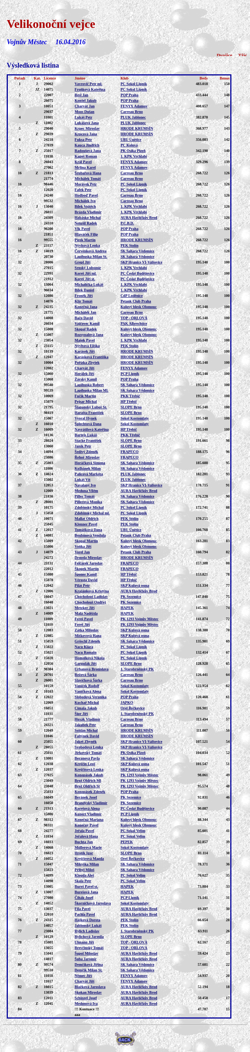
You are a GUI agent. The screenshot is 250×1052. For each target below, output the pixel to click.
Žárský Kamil (86, 379)
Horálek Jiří (84, 374)
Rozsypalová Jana (89, 335)
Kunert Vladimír (88, 814)
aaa (77, 1015)
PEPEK (127, 842)
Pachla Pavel (85, 914)
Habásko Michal (88, 218)
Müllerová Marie (88, 847)
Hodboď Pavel (86, 195)
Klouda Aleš (84, 875)
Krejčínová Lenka (89, 769)
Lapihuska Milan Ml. (92, 390)
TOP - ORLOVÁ (134, 318)
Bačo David (84, 318)
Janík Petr (83, 446)
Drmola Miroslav (88, 558)
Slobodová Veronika (91, 697)
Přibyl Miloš (84, 870)
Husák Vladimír (87, 719)
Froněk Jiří (84, 296)
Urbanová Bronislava (92, 669)
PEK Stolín (129, 245)
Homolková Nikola (90, 658)
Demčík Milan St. (89, 970)
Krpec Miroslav (87, 128)
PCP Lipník (130, 374)
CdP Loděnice (132, 296)
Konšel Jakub (86, 100)
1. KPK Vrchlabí (134, 156)
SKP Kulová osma (135, 585)
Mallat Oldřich (87, 519)
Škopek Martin (87, 569)
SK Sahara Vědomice (137, 251)
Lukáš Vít (82, 480)
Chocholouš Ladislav (91, 597)
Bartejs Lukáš (86, 435)
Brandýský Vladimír (91, 803)
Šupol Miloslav (87, 953)
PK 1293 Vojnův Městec (139, 619)
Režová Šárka (86, 675)
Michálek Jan (85, 312)
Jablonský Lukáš (88, 925)
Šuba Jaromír (86, 959)
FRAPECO (129, 452)
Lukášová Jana (87, 123)
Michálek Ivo (85, 201)
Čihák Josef (84, 898)
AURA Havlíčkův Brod (139, 218)
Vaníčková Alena (88, 691)
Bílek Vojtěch (85, 206)
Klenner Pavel (86, 524)
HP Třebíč (129, 401)
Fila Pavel (83, 909)
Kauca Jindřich (87, 145)
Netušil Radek (86, 223)
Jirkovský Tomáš (88, 753)
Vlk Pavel (82, 229)
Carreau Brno (132, 112)
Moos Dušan (84, 112)
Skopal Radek (86, 329)
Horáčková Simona (90, 463)
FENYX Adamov (134, 106)
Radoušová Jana (88, 151)
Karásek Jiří (85, 351)
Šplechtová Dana (88, 424)
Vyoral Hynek (86, 418)
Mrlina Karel (85, 167)
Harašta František (89, 413)
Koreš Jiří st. (85, 279)
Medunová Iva (86, 1003)
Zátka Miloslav (87, 630)
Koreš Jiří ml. (86, 273)
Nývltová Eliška (87, 346)
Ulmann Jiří (84, 942)
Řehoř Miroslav (87, 457)
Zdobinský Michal (89, 507)
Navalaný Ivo (85, 485)
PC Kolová (129, 145)
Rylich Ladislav (87, 931)
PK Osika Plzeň (133, 151)
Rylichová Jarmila (89, 937)
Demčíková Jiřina (89, 964)
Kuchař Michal (87, 702)
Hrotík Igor (84, 853)
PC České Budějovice (137, 273)
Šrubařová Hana (88, 173)
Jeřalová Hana (86, 836)
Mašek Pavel (85, 340)
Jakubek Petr (85, 725)
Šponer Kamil (86, 574)
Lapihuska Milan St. (91, 257)
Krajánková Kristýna (92, 591)
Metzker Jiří (84, 608)
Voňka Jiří (83, 546)
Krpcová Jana (86, 134)
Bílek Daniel (84, 290)
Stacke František (88, 440)
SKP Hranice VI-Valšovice (141, 262)
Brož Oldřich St (87, 786)
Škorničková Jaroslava (93, 903)
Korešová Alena (87, 808)
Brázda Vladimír (88, 212)
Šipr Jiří (81, 714)
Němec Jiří (83, 976)
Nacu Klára (84, 647)
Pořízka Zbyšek (87, 362)
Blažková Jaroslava (90, 987)
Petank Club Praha (136, 301)
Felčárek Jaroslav (89, 563)
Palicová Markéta (89, 474)
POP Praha (129, 95)
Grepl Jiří (82, 262)
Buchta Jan (84, 842)
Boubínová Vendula (90, 535)
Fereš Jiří (82, 624)
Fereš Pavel (84, 619)
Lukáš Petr (84, 117)
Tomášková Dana (88, 530)
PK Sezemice (131, 597)
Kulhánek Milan (88, 468)
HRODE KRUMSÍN (137, 128)
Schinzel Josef (86, 998)
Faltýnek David (87, 736)
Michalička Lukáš (89, 284)
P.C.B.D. (127, 223)
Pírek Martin (85, 240)
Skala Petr (83, 881)
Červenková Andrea (91, 251)
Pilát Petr (82, 585)
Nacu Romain (86, 652)
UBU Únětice (131, 139)
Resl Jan (81, 95)
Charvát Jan (85, 106)
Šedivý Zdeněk (86, 452)
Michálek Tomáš (88, 179)
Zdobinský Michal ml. (92, 513)
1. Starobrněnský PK (137, 669)
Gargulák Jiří (86, 663)
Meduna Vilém (86, 491)
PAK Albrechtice (134, 323)
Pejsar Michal (86, 401)
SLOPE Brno (131, 407)
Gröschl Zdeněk (87, 641)
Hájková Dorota (87, 920)
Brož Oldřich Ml (88, 781)
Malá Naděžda (86, 613)
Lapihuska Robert (89, 385)
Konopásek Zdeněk (90, 792)
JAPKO (127, 702)
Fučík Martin (85, 396)
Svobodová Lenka (89, 747)
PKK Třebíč (130, 396)
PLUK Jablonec (133, 117)
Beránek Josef (86, 797)
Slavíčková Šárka (88, 680)
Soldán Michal (86, 730)
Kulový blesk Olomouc (139, 307)
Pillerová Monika (88, 502)
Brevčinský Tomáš (89, 948)
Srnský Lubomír (88, 268)
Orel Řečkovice (133, 708)
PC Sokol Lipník (134, 84)
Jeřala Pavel (84, 831)
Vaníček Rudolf (87, 686)
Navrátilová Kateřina (92, 429)
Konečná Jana (86, 307)
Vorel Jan (82, 552)
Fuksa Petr (83, 139)
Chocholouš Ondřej (90, 602)
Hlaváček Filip (86, 234)
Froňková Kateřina (90, 89)
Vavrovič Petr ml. (89, 84)
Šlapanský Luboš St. (91, 407)
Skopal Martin (86, 541)
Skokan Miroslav (88, 992)
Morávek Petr (86, 184)
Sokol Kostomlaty (135, 418)
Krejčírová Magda (89, 859)
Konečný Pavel (87, 825)
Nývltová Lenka (87, 245)
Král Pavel (83, 162)
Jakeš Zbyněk (86, 741)
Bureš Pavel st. (86, 886)
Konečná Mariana (89, 820)
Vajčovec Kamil (87, 323)
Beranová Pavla (87, 758)
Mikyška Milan (87, 864)
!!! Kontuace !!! (87, 1009)
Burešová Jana (86, 892)
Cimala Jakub (86, 708)
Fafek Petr (83, 190)
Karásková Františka (92, 357)
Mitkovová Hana (88, 636)
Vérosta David (86, 580)
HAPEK (127, 608)
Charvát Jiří (84, 368)
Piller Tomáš (84, 496)
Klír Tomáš (84, 301)
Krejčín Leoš (85, 764)
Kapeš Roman (86, 156)
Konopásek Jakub (89, 775)
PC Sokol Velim (133, 831)
